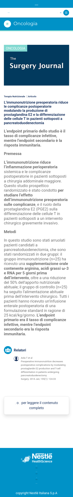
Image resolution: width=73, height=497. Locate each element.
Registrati (50, 12)
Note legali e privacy (36, 481)
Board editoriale (36, 466)
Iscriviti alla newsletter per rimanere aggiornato (36, 3)
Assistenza (36, 473)
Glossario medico (36, 458)
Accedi (35, 13)
